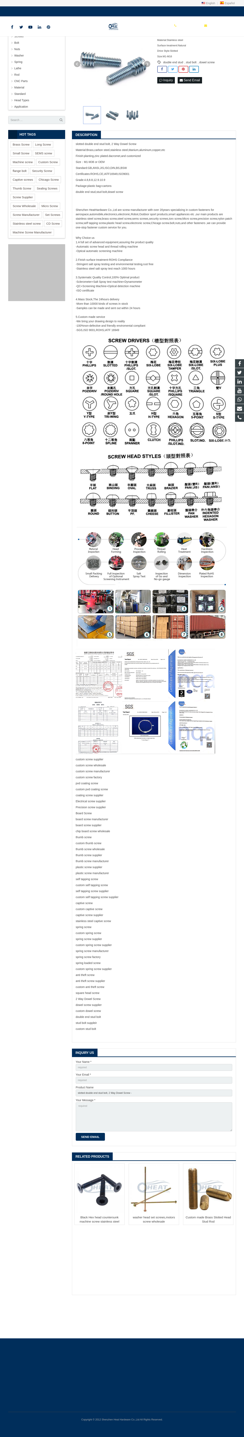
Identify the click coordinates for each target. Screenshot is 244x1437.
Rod (17, 103)
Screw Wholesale (24, 234)
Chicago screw (160, 251)
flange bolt (20, 199)
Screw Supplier (23, 225)
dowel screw (207, 90)
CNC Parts (21, 109)
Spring (18, 90)
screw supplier (94, 787)
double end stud (173, 90)
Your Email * (83, 1104)
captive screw (84, 931)
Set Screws (52, 243)
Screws (19, 64)
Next (147, 92)
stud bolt (191, 90)
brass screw (109, 247)
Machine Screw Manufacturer (32, 260)
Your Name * (84, 1090)
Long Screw (43, 173)
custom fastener (199, 238)
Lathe (17, 96)
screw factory (94, 805)
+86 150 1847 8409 (23, 10)
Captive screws (23, 208)
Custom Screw (48, 190)
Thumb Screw (22, 216)
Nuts (17, 77)
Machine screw (23, 190)
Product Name (85, 1118)
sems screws (140, 247)
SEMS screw (43, 181)
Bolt (16, 71)
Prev (77, 92)
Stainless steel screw (27, 252)
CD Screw (53, 252)
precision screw (207, 247)
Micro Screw (49, 234)
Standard (20, 122)
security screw (158, 247)
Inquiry (166, 108)
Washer (19, 84)
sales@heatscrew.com (56, 10)
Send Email (190, 108)
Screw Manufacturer (26, 243)
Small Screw (21, 181)
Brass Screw (21, 173)
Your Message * (85, 1131)
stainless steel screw (88, 247)
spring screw (84, 955)
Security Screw (42, 199)
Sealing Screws (47, 216)
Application (21, 135)
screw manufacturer (134, 238)
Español (227, 3)
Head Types (21, 128)
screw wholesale (96, 793)
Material (19, 116)
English (208, 3)
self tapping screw (95, 251)
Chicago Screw (49, 208)
